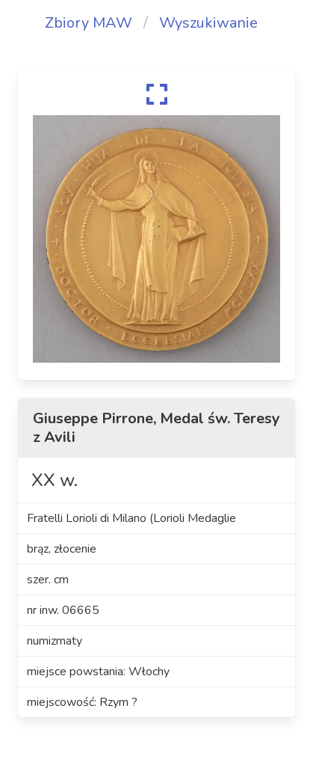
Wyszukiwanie (208, 23)
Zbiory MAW (88, 23)
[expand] (156, 94)
